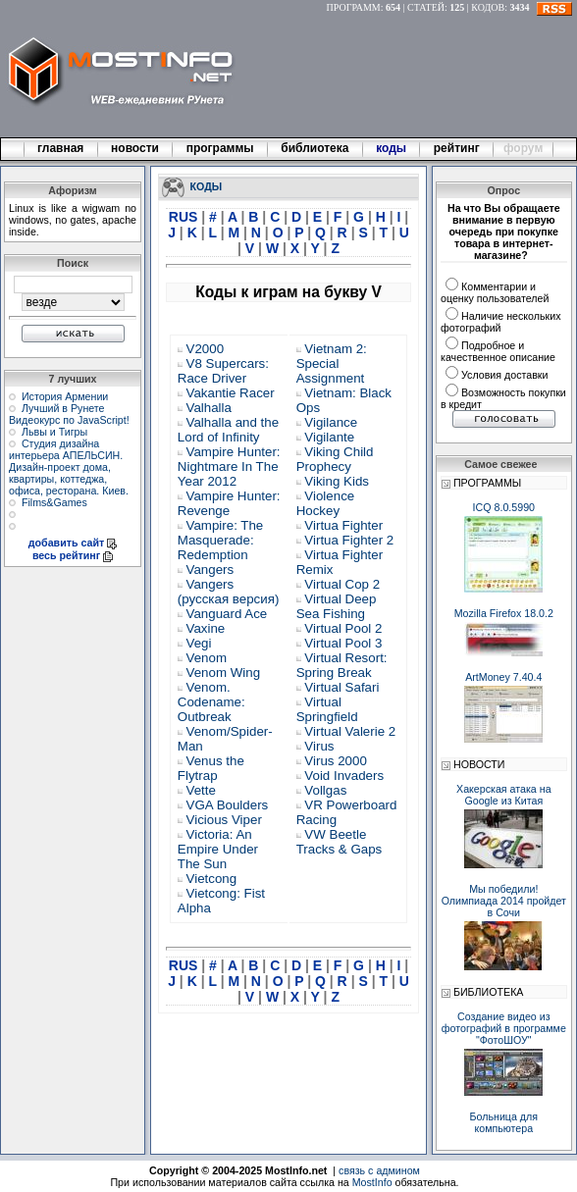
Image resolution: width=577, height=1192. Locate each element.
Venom (207, 657)
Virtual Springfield (327, 709)
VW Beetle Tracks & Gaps (339, 841)
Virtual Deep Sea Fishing (336, 606)
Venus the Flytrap (211, 768)
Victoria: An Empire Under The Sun (218, 849)
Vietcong (211, 878)
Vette (201, 790)
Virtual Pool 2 (343, 628)
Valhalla (209, 407)
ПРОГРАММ (354, 7)
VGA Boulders (227, 805)
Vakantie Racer (230, 393)
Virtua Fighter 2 (348, 540)
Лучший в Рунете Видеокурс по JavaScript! (69, 414)
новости (135, 148)
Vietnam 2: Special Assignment (331, 363)
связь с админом (379, 1170)
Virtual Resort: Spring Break (342, 665)
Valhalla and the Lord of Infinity (228, 429)
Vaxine (206, 628)
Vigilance (330, 422)
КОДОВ (487, 7)
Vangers (210, 569)
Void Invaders (344, 775)
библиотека (315, 148)
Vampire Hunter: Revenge (229, 503)
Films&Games (54, 502)
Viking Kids (336, 481)
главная (60, 148)
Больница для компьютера (504, 1122)
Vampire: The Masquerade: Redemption (220, 540)
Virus (319, 746)
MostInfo (372, 1182)
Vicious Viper (224, 819)
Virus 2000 (335, 760)
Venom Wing (223, 672)
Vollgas (325, 790)
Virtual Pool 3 (343, 643)
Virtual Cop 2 (342, 584)
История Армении (65, 396)
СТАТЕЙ (426, 7)
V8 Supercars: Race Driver (223, 371)
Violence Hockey (325, 503)
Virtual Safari (341, 687)
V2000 (205, 348)
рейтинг (458, 148)
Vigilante (329, 437)
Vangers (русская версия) (229, 591)
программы (220, 148)
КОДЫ (206, 185)
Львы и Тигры (54, 432)
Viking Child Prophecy (335, 459)
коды (391, 148)
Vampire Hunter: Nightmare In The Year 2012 (229, 466)
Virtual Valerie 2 (349, 731)
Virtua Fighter (343, 525)
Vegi (199, 643)
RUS (185, 217)
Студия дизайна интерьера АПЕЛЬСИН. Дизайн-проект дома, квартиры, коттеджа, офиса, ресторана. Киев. (69, 467)
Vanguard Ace (227, 613)
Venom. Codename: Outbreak (211, 702)
